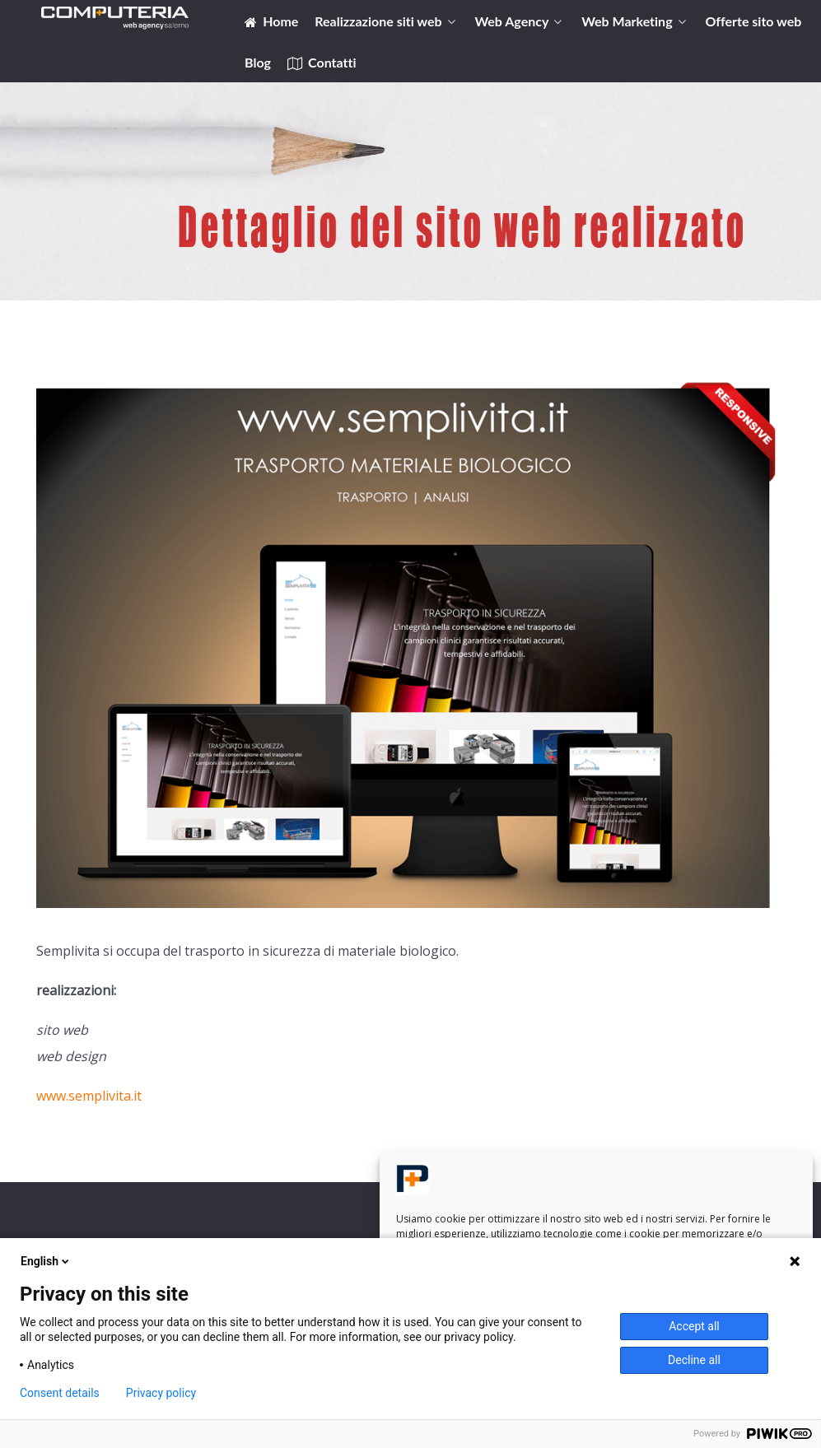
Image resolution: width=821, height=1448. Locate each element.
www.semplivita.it (89, 1096)
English (46, 1261)
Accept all (694, 1326)
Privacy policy (161, 1392)
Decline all (694, 1360)
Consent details (60, 1392)
